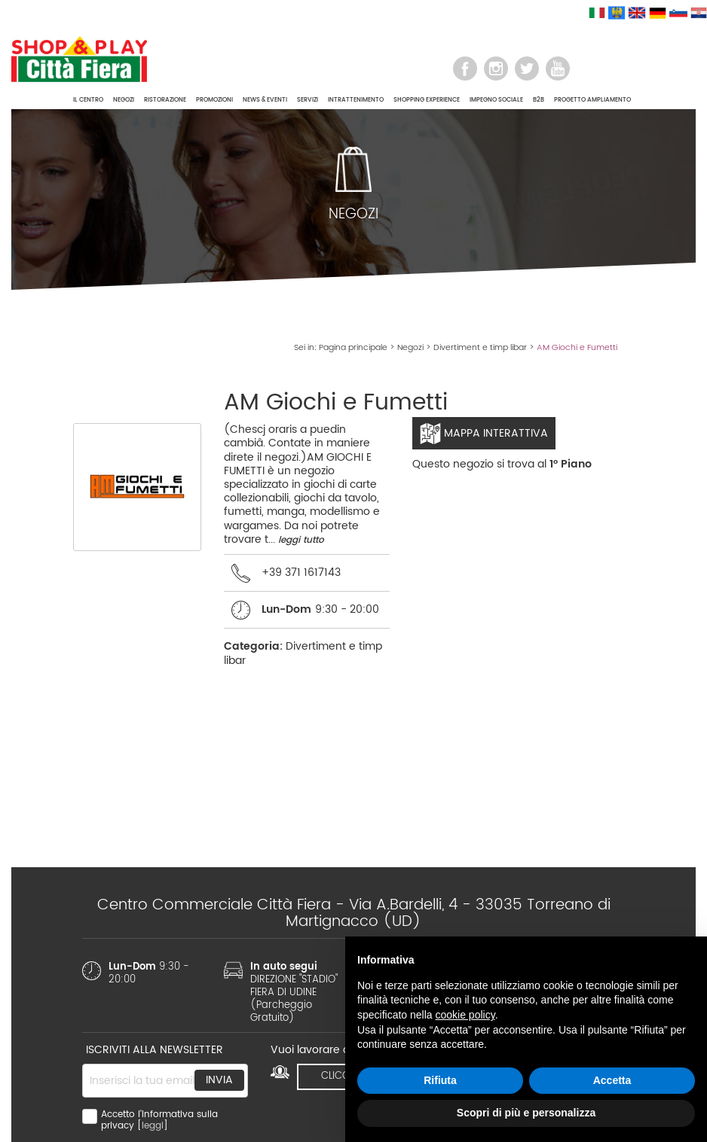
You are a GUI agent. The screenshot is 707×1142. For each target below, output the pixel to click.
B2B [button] (538, 100)
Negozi (410, 348)
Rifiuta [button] (440, 1080)
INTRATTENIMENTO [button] (356, 100)
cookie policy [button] (465, 1015)
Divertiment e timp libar (480, 348)
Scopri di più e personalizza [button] (526, 1113)
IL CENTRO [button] (88, 100)
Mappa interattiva (484, 433)
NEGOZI (123, 100)
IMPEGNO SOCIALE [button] (496, 100)
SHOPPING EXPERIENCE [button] (426, 100)
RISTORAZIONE (165, 100)
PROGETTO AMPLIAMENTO (592, 100)
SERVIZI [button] (307, 100)
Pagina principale (353, 348)
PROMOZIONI (214, 100)
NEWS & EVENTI (265, 100)
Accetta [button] (612, 1080)
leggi (153, 1126)
